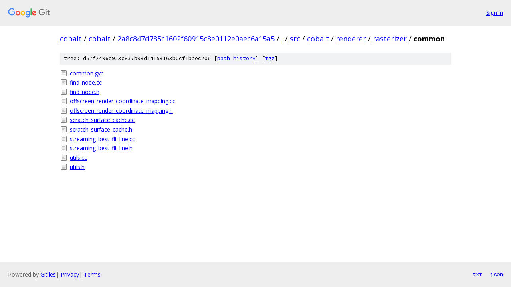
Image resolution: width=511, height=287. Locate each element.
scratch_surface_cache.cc (102, 120)
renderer (351, 38)
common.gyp (87, 73)
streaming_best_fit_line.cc (102, 139)
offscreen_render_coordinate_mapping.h (121, 110)
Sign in (494, 12)
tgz (270, 58)
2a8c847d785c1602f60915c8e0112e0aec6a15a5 (196, 38)
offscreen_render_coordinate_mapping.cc (122, 101)
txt (477, 274)
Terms (92, 274)
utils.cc (78, 157)
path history (236, 58)
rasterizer (390, 38)
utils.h (77, 167)
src (295, 38)
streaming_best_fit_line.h (101, 148)
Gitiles (48, 274)
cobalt (71, 38)
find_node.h (84, 92)
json (496, 274)
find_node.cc (86, 82)
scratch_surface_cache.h (101, 129)
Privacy (70, 274)
